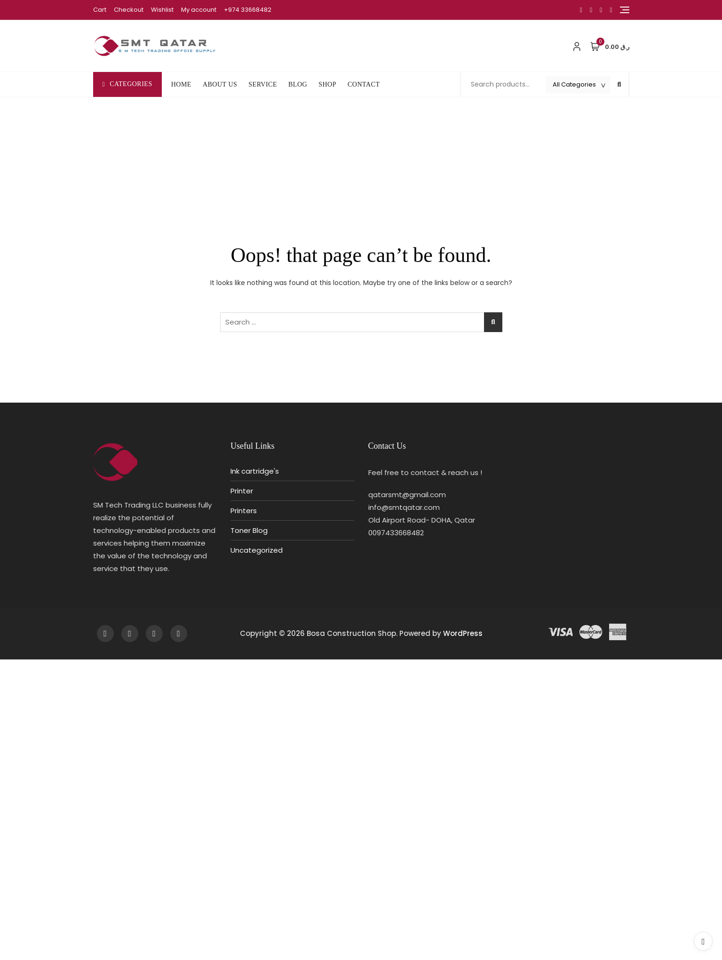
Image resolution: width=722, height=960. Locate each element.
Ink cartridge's (254, 471)
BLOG (297, 84)
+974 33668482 (247, 9)
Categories (127, 83)
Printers (243, 511)
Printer (241, 491)
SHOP (327, 84)
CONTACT (364, 84)
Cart (99, 9)
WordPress (463, 633)
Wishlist (162, 9)
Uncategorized (256, 550)
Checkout (128, 9)
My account (198, 9)
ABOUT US (220, 84)
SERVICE (262, 84)
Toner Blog (249, 530)
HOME (181, 84)
